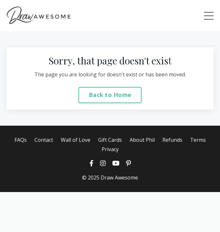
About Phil (142, 139)
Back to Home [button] (110, 95)
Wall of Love (75, 139)
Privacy (110, 149)
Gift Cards (110, 139)
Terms (198, 139)
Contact (43, 139)
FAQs (20, 139)
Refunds (172, 139)
